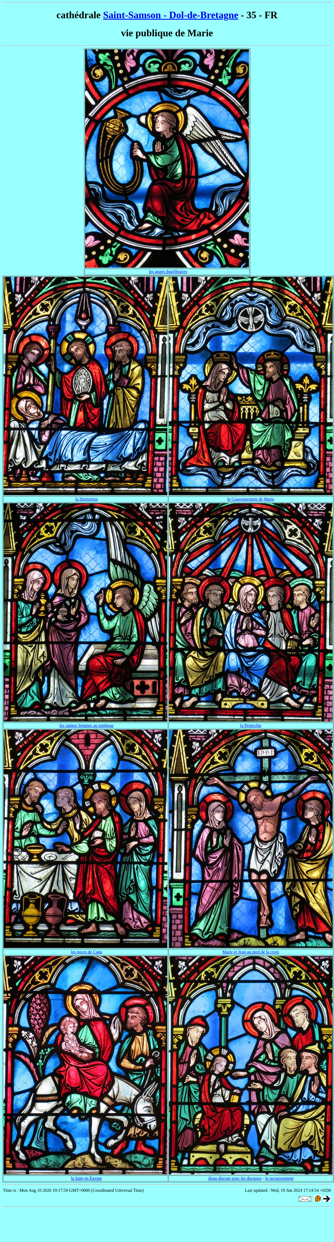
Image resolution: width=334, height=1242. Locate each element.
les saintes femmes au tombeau (86, 725)
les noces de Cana (86, 952)
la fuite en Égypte (86, 1178)
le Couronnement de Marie (250, 499)
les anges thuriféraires (168, 271)
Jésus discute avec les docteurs (234, 1178)
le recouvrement (279, 1178)
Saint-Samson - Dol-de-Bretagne (170, 15)
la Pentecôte (250, 725)
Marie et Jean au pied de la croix (250, 952)
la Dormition (86, 499)
